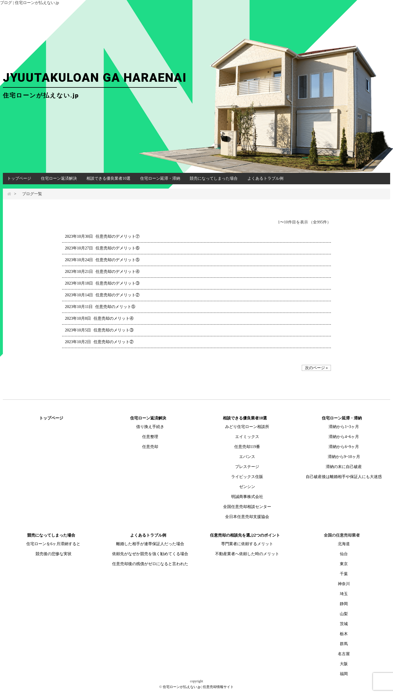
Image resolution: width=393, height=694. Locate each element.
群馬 (344, 644)
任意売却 (150, 447)
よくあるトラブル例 (265, 178)
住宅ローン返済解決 (59, 178)
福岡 (344, 674)
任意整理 (150, 437)
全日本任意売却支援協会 (247, 517)
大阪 (344, 664)
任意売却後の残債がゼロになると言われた (150, 564)
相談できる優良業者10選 (108, 178)
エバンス (247, 457)
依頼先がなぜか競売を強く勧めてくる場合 (150, 554)
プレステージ (247, 467)
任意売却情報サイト (218, 687)
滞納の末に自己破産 (344, 467)
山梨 (344, 614)
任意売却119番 (247, 447)
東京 (344, 564)
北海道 (344, 544)
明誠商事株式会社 (247, 497)
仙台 (344, 554)
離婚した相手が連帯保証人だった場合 (150, 544)
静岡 (344, 604)
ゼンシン (247, 487)
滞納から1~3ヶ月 (344, 427)
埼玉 (344, 594)
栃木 (344, 634)
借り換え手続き (150, 427)
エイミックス (247, 437)
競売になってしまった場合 (214, 178)
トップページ (19, 178)
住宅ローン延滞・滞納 (160, 178)
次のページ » (316, 368)
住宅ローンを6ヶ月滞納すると (53, 544)
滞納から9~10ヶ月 (344, 457)
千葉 (344, 574)
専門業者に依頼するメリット (247, 544)
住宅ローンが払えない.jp (182, 687)
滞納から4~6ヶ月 (344, 437)
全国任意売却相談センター (247, 507)
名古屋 (344, 654)
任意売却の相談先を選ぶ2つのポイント (245, 535)
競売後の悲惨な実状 (53, 554)
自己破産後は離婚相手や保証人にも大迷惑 (344, 477)
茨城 (344, 624)
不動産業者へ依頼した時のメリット (247, 554)
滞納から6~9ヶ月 (344, 447)
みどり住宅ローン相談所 (247, 427)
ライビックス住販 (247, 477)
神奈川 (344, 584)
